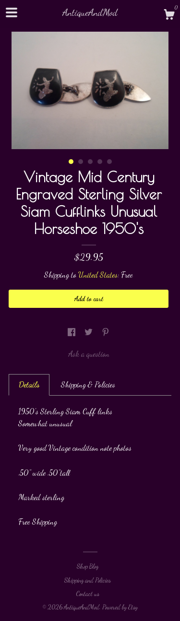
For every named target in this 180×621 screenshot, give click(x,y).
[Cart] (169, 16)
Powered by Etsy (120, 607)
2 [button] (80, 161)
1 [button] (71, 161)
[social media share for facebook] (72, 332)
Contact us (87, 594)
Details (29, 384)
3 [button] (90, 161)
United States (98, 274)
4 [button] (99, 161)
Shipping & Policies (88, 384)
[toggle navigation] (11, 12)
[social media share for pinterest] (105, 332)
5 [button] (109, 161)
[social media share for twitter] (89, 332)
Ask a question (88, 353)
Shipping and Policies (87, 580)
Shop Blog (87, 566)
